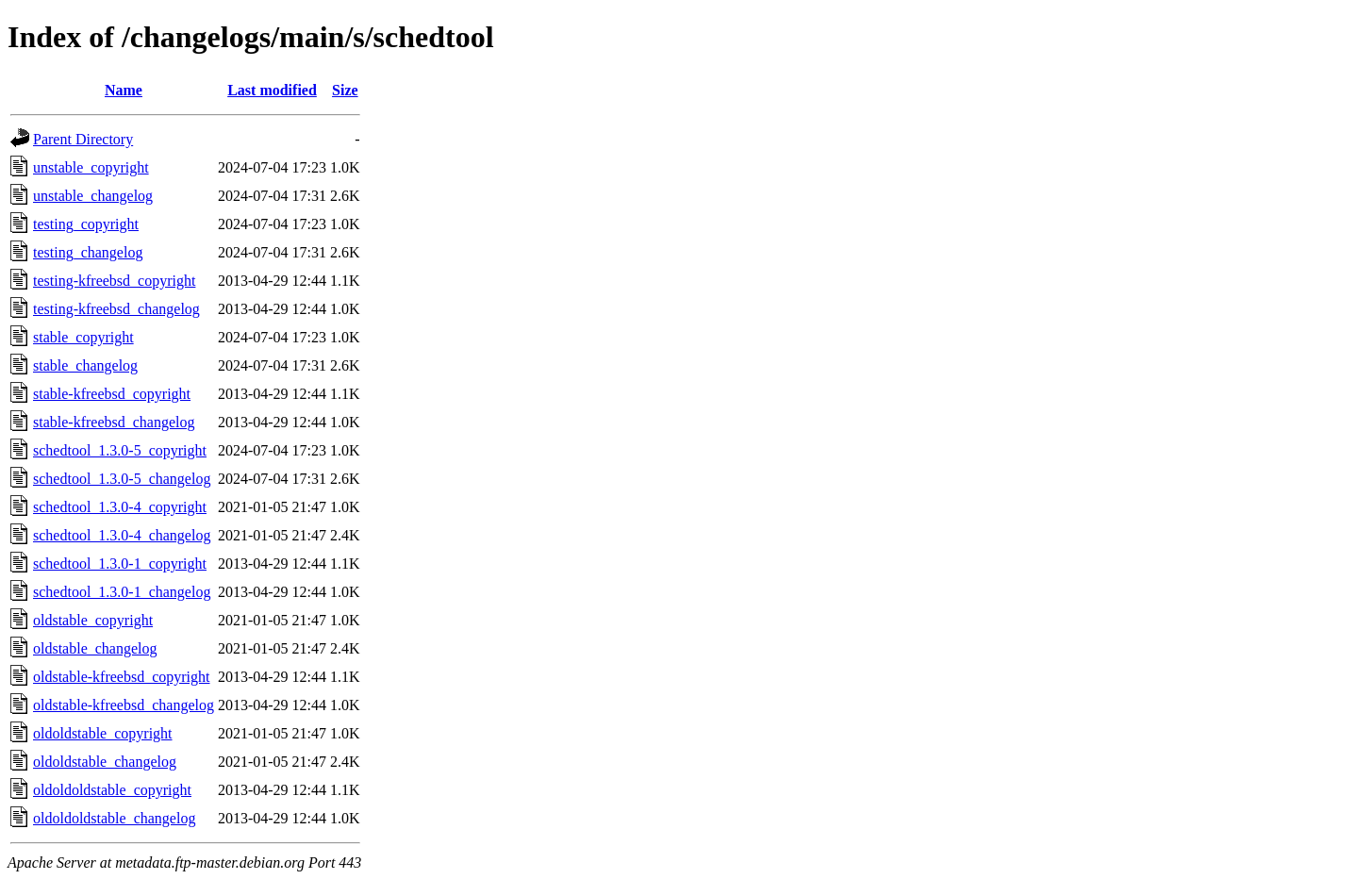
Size (345, 90)
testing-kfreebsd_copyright (114, 281)
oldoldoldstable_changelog (114, 818)
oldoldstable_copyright (103, 733)
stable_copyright (83, 337)
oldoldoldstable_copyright (112, 790)
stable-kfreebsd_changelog (113, 422)
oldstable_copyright (93, 620)
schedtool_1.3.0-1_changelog (121, 592)
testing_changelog (87, 252)
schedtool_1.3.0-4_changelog (121, 535)
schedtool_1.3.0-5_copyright (120, 450)
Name (123, 90)
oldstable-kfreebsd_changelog (123, 705)
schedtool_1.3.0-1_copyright (120, 564)
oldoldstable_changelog (104, 762)
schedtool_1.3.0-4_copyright (120, 507)
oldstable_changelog (95, 648)
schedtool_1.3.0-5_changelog (121, 479)
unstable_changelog (93, 196)
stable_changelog (85, 365)
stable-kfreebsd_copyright (111, 394)
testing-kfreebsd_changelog (116, 309)
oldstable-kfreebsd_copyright (121, 677)
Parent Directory (83, 139)
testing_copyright (86, 224)
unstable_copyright (91, 167)
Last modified (272, 90)
